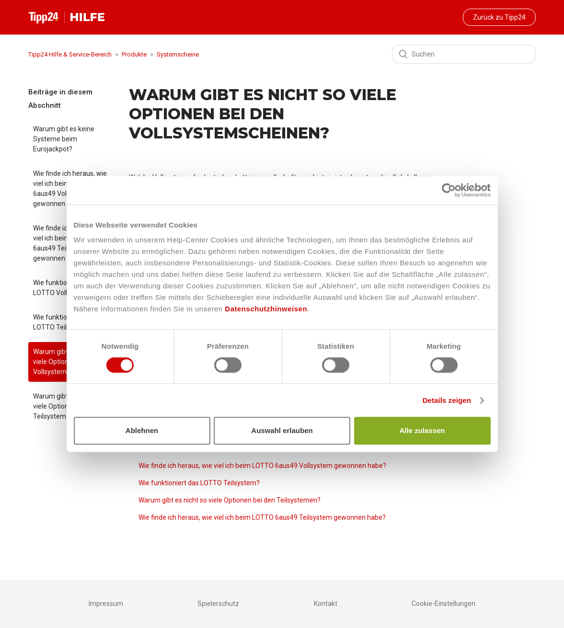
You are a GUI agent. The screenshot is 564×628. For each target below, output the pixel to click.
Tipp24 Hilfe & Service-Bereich (70, 54)
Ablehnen (142, 430)
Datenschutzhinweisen (266, 309)
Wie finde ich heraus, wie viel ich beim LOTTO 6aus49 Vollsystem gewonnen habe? (262, 465)
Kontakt (325, 603)
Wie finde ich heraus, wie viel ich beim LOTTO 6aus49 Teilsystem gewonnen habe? (262, 517)
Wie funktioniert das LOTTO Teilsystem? (199, 483)
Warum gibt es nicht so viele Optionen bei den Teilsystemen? (229, 500)
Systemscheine (178, 54)
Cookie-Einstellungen (443, 603)
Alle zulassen (422, 430)
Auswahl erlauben (281, 430)
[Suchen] (464, 54)
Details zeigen (447, 400)
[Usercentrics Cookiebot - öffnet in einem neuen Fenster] (449, 190)
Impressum (106, 603)
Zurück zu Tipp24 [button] (499, 17)
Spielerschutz (218, 603)
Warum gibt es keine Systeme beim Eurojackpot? (63, 139)
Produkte (134, 54)
